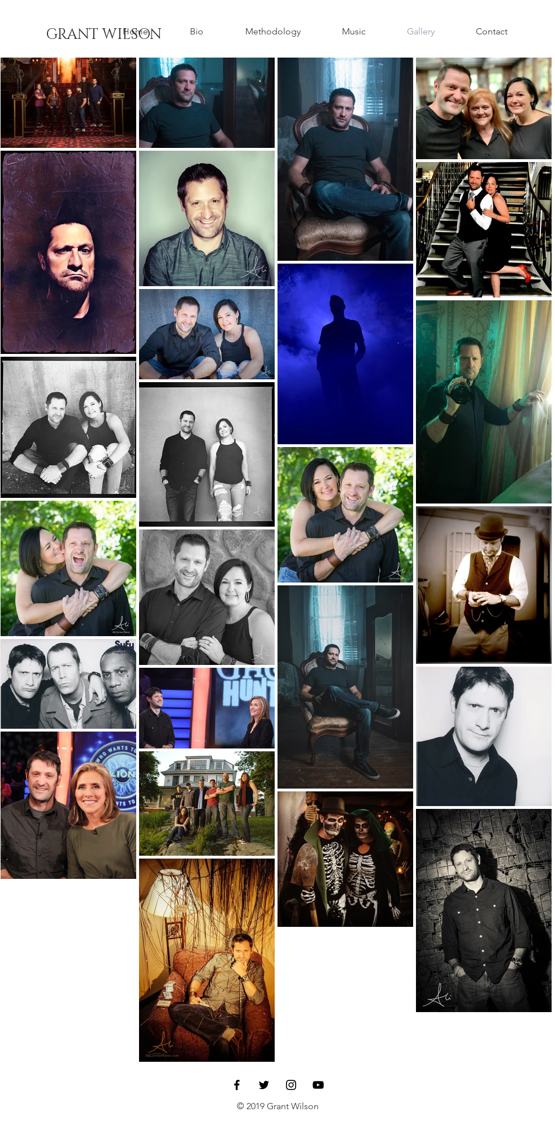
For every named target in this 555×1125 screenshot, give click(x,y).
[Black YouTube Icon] (318, 1085)
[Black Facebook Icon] (237, 1085)
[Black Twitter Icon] (264, 1085)
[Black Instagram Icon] (291, 1085)
